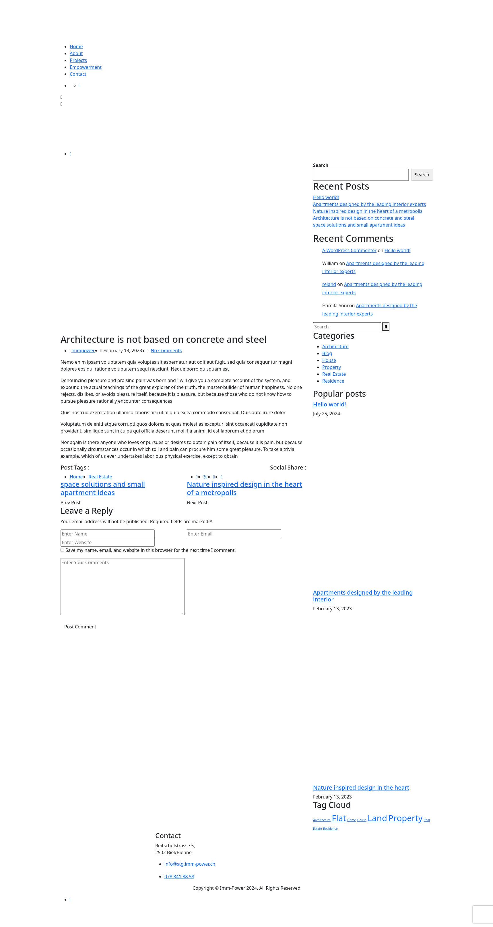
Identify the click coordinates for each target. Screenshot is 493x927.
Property (331, 367)
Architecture (335, 346)
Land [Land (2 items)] (377, 818)
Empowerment (86, 67)
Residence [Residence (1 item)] (330, 829)
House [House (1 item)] (361, 820)
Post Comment (80, 627)
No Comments (166, 350)
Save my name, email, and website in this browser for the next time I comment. (150, 550)
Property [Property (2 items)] (405, 818)
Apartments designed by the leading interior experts (369, 204)
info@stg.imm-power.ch (189, 864)
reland (329, 284)
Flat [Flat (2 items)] (339, 818)
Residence (333, 381)
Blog (327, 353)
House (329, 360)
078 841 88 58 (179, 876)
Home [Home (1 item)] (351, 820)
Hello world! (326, 197)
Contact (78, 74)
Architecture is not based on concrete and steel (363, 218)
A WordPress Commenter (349, 250)
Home (76, 46)
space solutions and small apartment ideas (103, 488)
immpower (83, 350)
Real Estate (100, 477)
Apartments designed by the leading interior (363, 596)
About (76, 53)
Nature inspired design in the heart (361, 787)
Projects (78, 60)
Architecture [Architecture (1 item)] (322, 820)
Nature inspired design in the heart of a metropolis (244, 488)
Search (320, 165)
